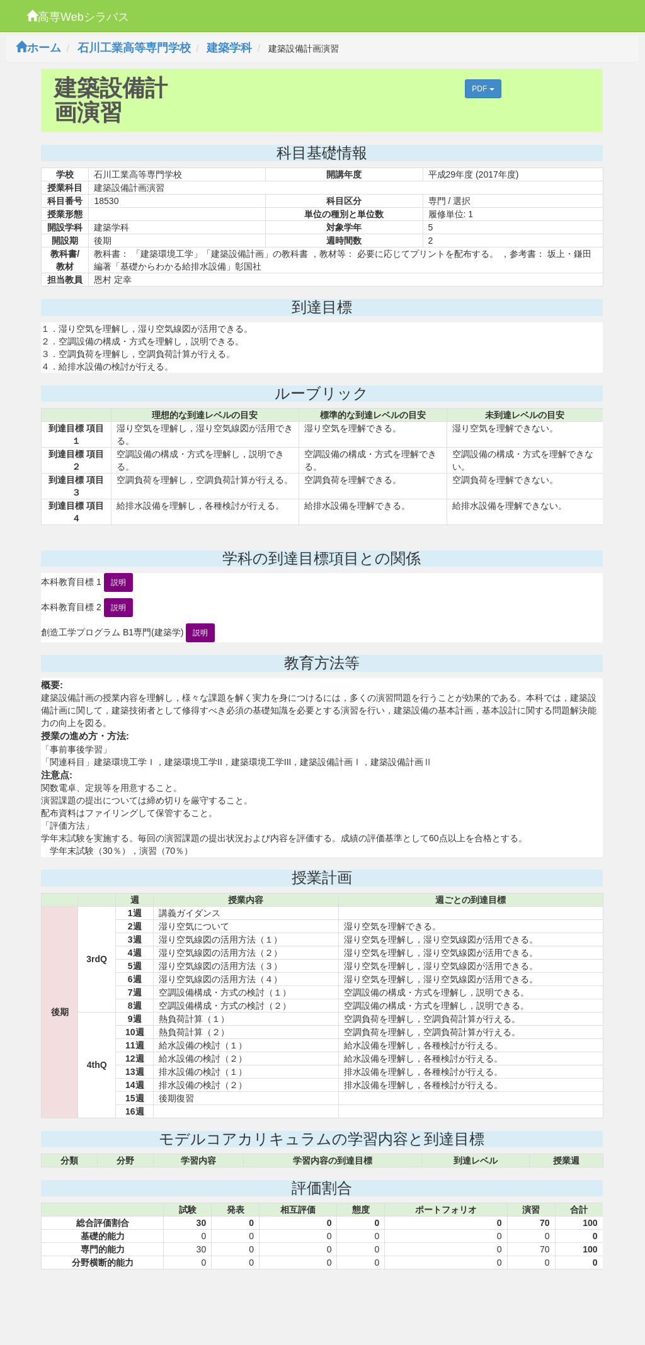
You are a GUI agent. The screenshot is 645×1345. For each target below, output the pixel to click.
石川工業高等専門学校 (134, 48)
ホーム (38, 48)
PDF (483, 88)
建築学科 (229, 48)
